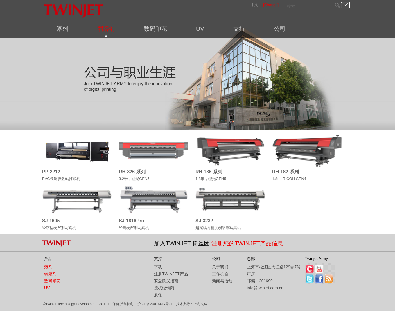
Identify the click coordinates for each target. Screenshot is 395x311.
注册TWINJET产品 (171, 274)
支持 (239, 29)
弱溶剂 (106, 29)
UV (200, 29)
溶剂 (62, 29)
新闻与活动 (222, 281)
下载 (158, 267)
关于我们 (220, 267)
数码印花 (155, 29)
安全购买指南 (166, 281)
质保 (158, 294)
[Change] (271, 5)
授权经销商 (164, 287)
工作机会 (220, 274)
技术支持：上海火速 (191, 304)
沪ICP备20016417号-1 (154, 304)
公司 (280, 29)
